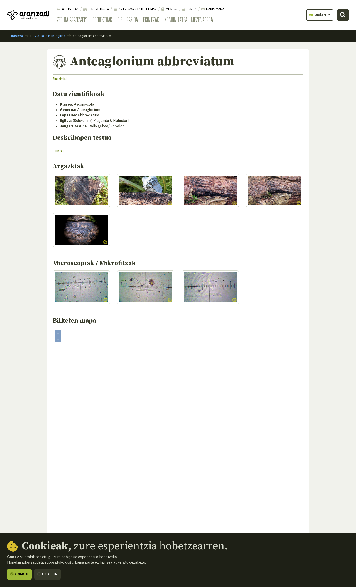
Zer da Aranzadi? (72, 20)
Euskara (318, 15)
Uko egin (47, 574)
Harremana (212, 9)
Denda (189, 9)
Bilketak (58, 151)
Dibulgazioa (128, 20)
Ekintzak (151, 20)
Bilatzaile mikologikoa (47, 36)
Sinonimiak (60, 79)
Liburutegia (96, 9)
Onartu (19, 574)
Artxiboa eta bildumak (135, 9)
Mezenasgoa (202, 20)
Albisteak (68, 9)
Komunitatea (175, 20)
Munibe (169, 9)
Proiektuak (102, 20)
